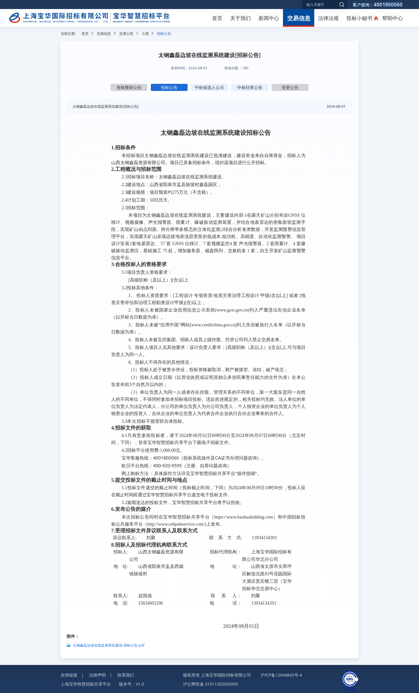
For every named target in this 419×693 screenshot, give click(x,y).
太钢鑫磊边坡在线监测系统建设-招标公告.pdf (109, 645)
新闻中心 (268, 18)
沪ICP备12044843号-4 (281, 675)
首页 (217, 18)
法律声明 (97, 675)
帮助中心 (392, 18)
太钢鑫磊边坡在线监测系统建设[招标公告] (106, 106)
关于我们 (240, 18)
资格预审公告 (128, 87)
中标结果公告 (249, 87)
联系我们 (125, 675)
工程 (145, 33)
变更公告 (290, 87)
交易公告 (126, 33)
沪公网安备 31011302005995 (210, 684)
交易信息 (298, 18)
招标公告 (169, 87)
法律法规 (328, 18)
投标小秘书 (359, 18)
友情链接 (69, 675)
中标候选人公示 (209, 87)
